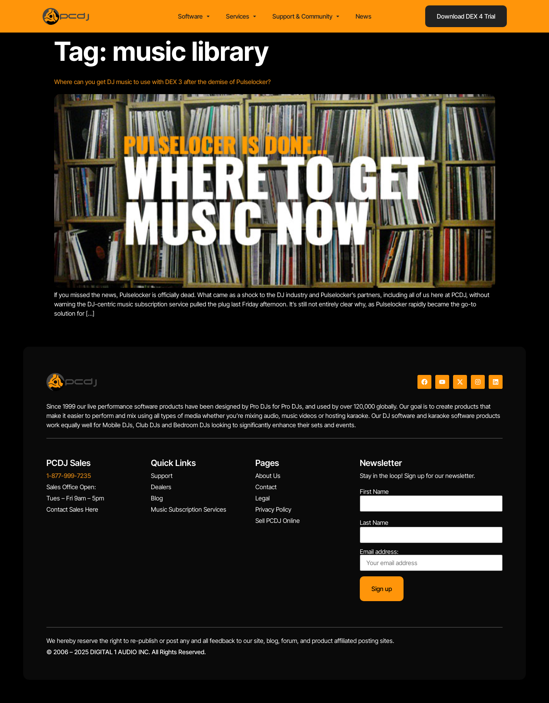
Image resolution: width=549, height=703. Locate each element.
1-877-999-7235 (68, 476)
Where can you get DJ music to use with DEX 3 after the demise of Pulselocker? (162, 82)
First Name (374, 491)
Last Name (374, 522)
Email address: (431, 559)
